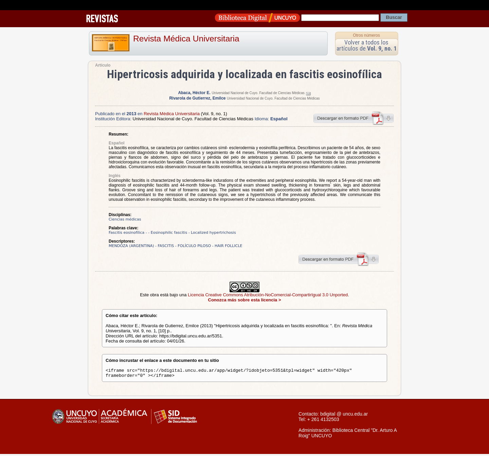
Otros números (366, 35)
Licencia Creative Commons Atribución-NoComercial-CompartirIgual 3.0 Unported (268, 294)
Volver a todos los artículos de (367, 45)
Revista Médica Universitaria (186, 38)
